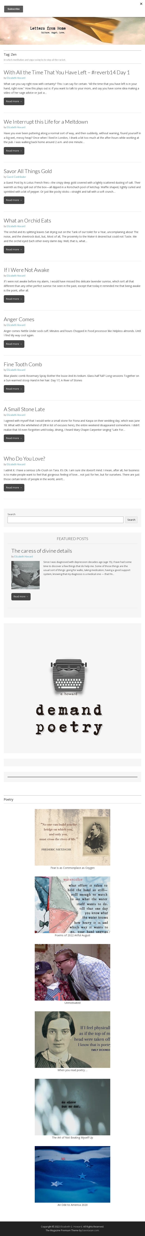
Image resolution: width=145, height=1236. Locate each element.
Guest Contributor (16, 176)
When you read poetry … (73, 1070)
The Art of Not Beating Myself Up (72, 1137)
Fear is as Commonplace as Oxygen (73, 868)
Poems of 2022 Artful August (72, 935)
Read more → (14, 101)
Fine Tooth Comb (23, 364)
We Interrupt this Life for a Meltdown (46, 121)
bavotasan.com (90, 1230)
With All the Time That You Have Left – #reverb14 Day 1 (67, 72)
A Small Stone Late (24, 409)
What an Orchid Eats (27, 220)
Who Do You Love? (24, 458)
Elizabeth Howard (16, 77)
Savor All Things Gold (28, 171)
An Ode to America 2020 (73, 1205)
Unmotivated (72, 1003)
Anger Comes (19, 319)
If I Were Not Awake (26, 270)
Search (11, 514)
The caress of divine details (41, 550)
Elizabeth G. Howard (71, 1226)
